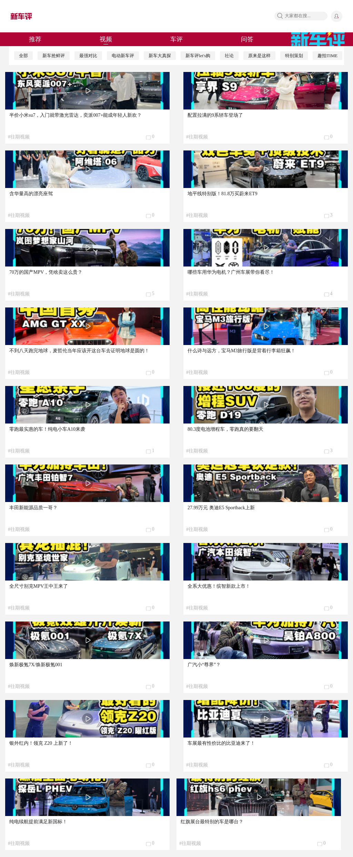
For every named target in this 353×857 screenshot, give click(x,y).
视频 (106, 39)
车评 (176, 39)
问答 (247, 39)
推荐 (35, 39)
